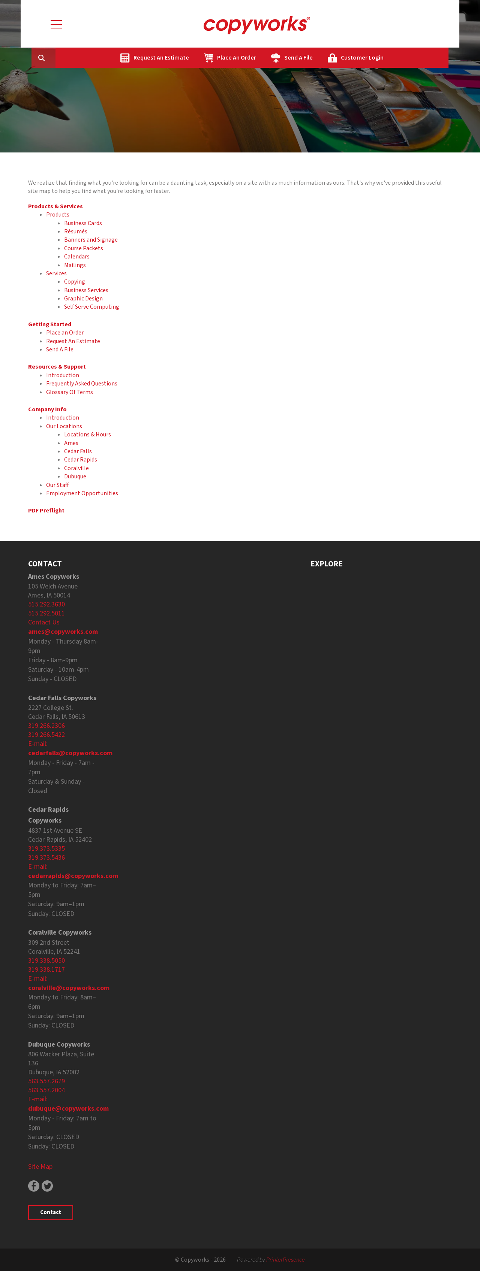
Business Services (86, 290)
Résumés (75, 231)
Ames (71, 443)
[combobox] (89, 58)
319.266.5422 (46, 734)
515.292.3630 (46, 604)
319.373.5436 (46, 857)
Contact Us (44, 622)
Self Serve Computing (91, 307)
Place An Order (272, 58)
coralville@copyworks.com (69, 988)
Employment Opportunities (82, 493)
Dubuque (75, 476)
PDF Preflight (46, 510)
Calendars (77, 256)
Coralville (76, 468)
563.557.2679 (46, 1081)
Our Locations (64, 426)
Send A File (334, 58)
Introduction (62, 375)
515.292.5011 (46, 613)
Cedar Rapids (80, 460)
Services (56, 273)
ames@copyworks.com (63, 631)
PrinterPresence (285, 1260)
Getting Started (49, 324)
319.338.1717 (46, 969)
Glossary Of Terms (69, 392)
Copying (74, 282)
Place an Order (65, 333)
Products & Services (55, 206)
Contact (50, 1212)
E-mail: (38, 743)
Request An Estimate (197, 58)
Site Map (40, 1166)
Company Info (47, 409)
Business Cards (83, 223)
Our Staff (57, 485)
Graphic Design (83, 298)
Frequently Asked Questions (81, 383)
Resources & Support (57, 367)
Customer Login (397, 58)
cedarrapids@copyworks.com (73, 876)
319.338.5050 (46, 960)
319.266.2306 (46, 725)
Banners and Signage (91, 240)
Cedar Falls (78, 451)
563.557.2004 (46, 1090)
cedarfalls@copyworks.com (70, 753)
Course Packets (83, 248)
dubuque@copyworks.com (68, 1108)
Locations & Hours (87, 434)
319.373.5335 (46, 848)
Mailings (75, 265)
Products (57, 215)
